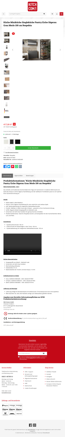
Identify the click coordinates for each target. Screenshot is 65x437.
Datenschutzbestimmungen (33, 356)
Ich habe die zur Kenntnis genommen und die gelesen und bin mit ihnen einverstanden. (33, 358)
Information (27, 368)
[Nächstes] (60, 50)
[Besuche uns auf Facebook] (30, 425)
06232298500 (7, 307)
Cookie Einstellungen (31, 388)
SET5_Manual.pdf (8, 325)
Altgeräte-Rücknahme (31, 378)
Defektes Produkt (51, 372)
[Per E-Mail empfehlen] (20, 166)
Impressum (28, 381)
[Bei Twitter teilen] (9, 166)
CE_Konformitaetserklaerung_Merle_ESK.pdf (34, 318)
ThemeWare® (46, 433)
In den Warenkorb (33, 148)
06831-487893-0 (7, 377)
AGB (31, 358)
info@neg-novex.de (8, 309)
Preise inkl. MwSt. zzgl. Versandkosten (11, 131)
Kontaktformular (6, 392)
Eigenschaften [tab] (19, 175)
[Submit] (43, 353)
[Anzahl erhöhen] (13, 148)
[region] (32, 76)
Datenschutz (28, 386)
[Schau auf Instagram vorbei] (34, 425)
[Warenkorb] (61, 14)
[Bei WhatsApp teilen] (16, 166)
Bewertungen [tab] (30, 175)
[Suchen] (44, 14)
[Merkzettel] (52, 14)
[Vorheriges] (13, 50)
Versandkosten (31, 429)
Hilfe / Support (29, 372)
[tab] (7, 176)
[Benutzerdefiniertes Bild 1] (12, 409)
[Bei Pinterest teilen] (13, 166)
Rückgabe (49, 376)
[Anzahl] (9, 148)
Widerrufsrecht (50, 379)
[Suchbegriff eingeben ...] (25, 14)
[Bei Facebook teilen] (5, 166)
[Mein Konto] (57, 14)
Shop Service (49, 368)
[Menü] (3, 14)
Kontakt (48, 374)
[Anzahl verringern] (5, 148)
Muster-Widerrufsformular (54, 381)
